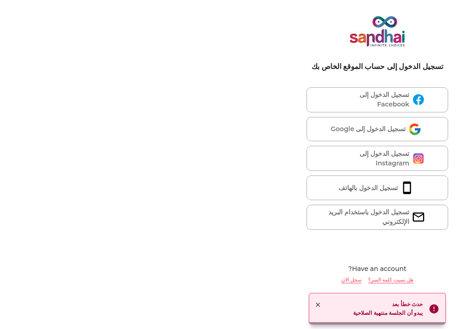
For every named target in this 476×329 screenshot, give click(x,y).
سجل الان (212, 279)
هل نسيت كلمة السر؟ (251, 279)
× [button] (178, 304)
